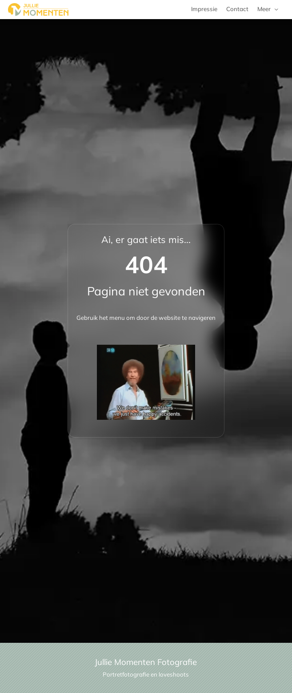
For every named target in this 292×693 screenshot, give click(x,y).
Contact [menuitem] (237, 8)
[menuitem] (268, 9)
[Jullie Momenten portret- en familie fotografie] (38, 9)
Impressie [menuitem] (204, 8)
